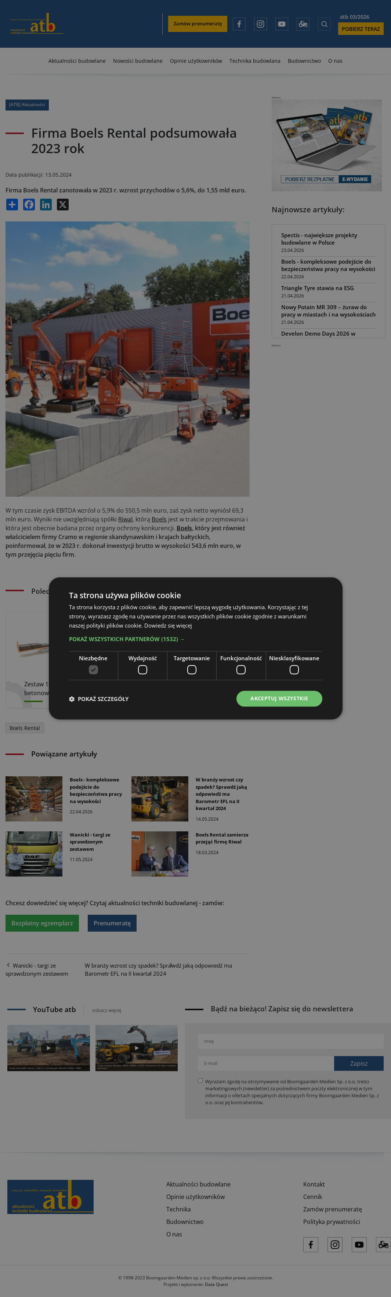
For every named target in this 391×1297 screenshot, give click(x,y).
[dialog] (195, 648)
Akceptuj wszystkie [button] (279, 698)
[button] (195, 638)
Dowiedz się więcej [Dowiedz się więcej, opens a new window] (168, 625)
